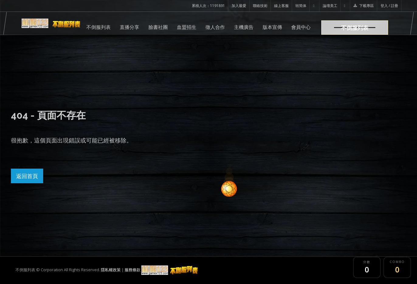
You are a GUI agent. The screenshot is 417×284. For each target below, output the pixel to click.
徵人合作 (215, 27)
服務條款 (132, 269)
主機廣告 (243, 27)
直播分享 (129, 27)
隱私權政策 (111, 269)
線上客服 (281, 5)
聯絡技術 (260, 5)
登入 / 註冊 (389, 5)
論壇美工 (330, 5)
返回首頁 (27, 176)
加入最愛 (239, 5)
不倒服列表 (98, 27)
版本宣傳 (272, 27)
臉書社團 (158, 27)
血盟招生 (186, 27)
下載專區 (363, 5)
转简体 (300, 5)
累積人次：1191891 (208, 5)
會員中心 (301, 27)
